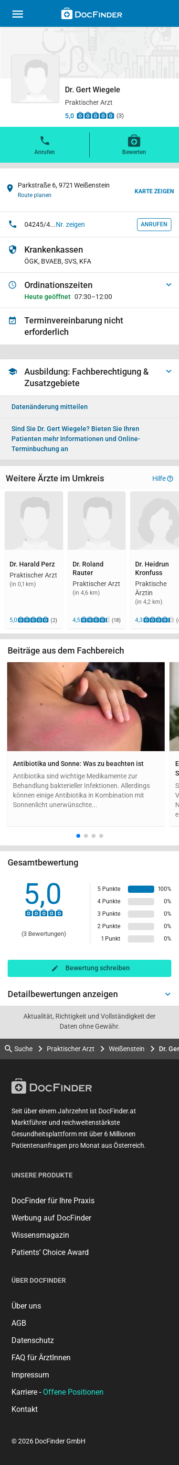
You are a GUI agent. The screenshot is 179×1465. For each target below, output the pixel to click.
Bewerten (134, 144)
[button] (78, 836)
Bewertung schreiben (97, 968)
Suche (18, 1049)
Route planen (35, 195)
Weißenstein (127, 1049)
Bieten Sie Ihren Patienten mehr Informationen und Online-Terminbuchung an (75, 439)
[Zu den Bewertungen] (95, 115)
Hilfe (162, 478)
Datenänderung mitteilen (49, 407)
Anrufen (44, 144)
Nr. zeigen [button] (70, 224)
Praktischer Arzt (71, 1049)
